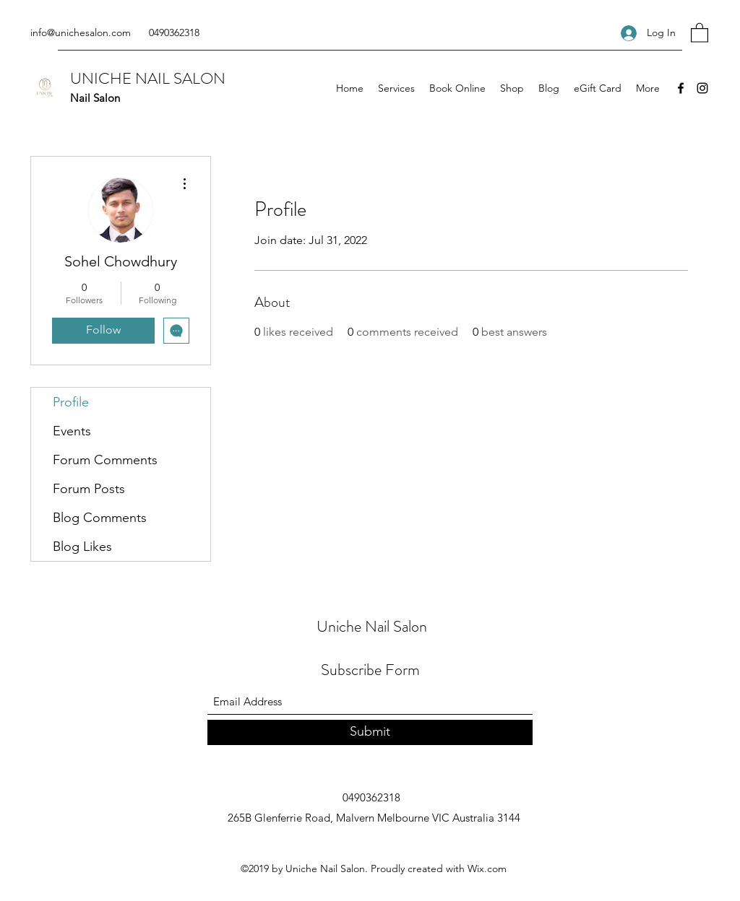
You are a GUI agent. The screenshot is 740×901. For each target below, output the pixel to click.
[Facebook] (681, 88)
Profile (71, 402)
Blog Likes (82, 546)
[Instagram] (702, 88)
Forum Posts (89, 489)
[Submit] (370, 732)
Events (72, 431)
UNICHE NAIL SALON (147, 78)
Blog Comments (100, 518)
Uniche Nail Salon (372, 626)
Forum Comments (105, 460)
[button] (699, 32)
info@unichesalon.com (80, 32)
